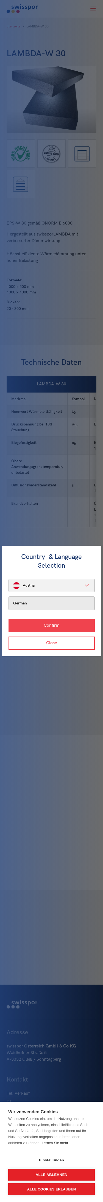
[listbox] (52, 585)
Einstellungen (51, 1160)
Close (51, 643)
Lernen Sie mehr (55, 1143)
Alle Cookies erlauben (51, 1189)
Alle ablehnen (51, 1175)
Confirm (52, 625)
